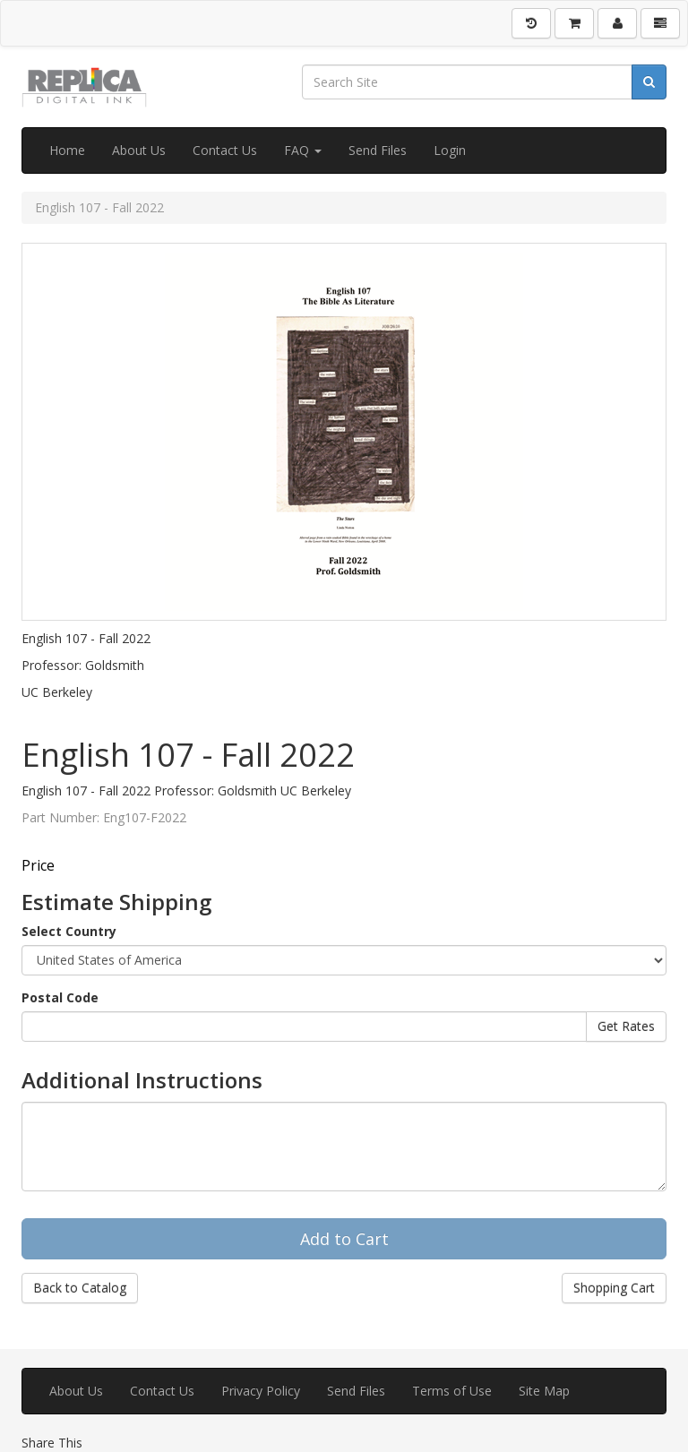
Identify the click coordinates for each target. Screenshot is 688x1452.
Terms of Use (452, 1390)
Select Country (69, 931)
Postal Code (60, 997)
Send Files (377, 150)
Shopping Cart (614, 1287)
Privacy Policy (260, 1390)
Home (67, 150)
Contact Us (225, 150)
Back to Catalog (79, 1287)
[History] (531, 23)
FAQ (303, 150)
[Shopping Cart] (574, 23)
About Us (139, 150)
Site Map (544, 1390)
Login (450, 150)
